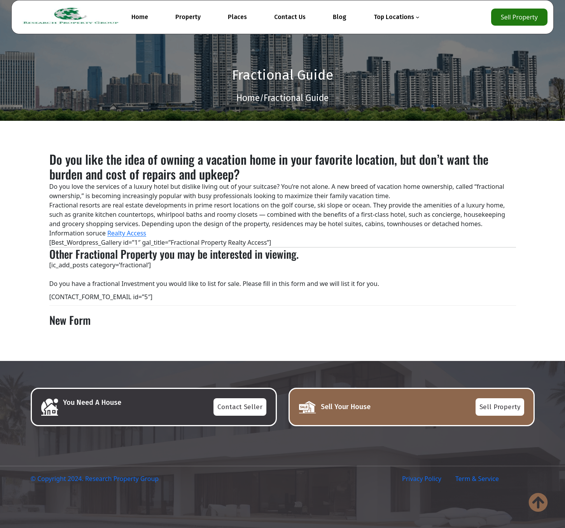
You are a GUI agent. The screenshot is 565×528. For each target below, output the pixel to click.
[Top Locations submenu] (418, 17)
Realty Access (126, 233)
